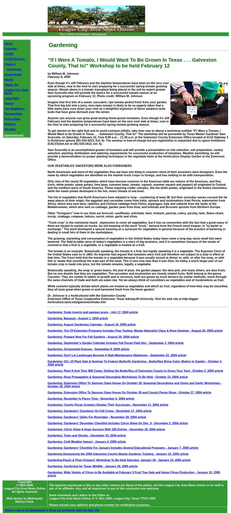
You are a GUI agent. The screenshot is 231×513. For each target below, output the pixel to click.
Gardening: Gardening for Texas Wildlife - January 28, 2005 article (93, 466)
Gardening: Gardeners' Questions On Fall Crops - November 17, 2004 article (100, 410)
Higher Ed (11, 84)
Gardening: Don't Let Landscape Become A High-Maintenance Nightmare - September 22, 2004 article (117, 355)
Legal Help (12, 98)
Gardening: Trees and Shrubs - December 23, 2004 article (87, 435)
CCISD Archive (15, 59)
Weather (10, 129)
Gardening (13, 69)
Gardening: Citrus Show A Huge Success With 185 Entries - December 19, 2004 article (106, 429)
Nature (9, 103)
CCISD (9, 53)
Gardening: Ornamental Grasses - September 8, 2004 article (88, 349)
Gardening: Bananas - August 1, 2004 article (78, 318)
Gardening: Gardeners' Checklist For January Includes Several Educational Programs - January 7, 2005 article (123, 447)
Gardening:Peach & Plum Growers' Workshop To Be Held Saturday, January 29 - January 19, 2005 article (119, 460)
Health (9, 79)
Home (8, 43)
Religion (10, 124)
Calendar (11, 48)
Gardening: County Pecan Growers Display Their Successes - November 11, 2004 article (108, 404)
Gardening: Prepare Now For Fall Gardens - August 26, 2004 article (93, 336)
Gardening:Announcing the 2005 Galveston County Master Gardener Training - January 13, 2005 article (118, 454)
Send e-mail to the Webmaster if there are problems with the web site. (52, 506)
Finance (10, 64)
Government (13, 74)
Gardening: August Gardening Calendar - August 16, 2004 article (92, 324)
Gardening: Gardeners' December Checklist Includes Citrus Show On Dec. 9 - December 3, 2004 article (118, 423)
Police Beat (12, 119)
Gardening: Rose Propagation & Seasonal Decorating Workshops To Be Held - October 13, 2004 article (118, 377)
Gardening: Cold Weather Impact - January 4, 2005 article (87, 441)
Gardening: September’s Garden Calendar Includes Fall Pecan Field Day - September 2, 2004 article (116, 343)
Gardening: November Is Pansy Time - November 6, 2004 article (91, 398)
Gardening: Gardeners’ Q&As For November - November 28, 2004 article (97, 417)
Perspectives (13, 113)
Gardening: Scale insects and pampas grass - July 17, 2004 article (93, 312)
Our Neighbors (15, 108)
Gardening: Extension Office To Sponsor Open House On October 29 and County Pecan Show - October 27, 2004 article (129, 392)
